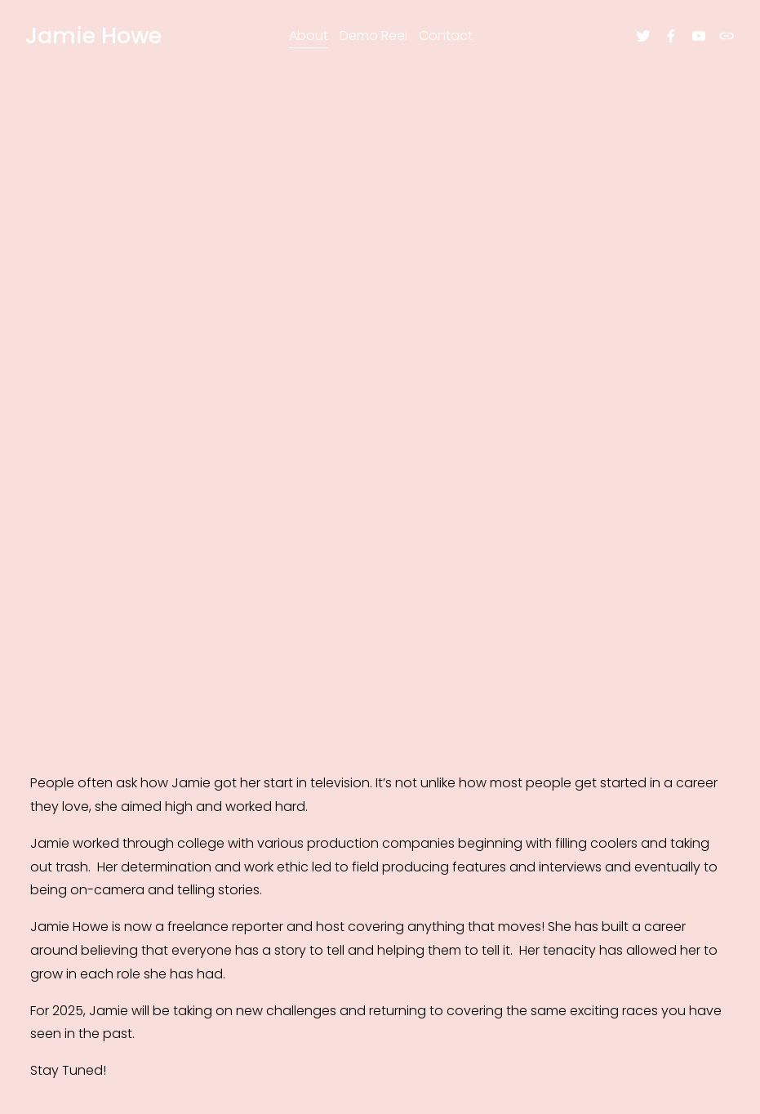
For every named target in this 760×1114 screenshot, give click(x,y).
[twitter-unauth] (638, 40)
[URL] (721, 40)
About (308, 38)
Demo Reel (373, 38)
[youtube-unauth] (694, 40)
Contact (446, 38)
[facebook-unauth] (666, 40)
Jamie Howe (98, 40)
